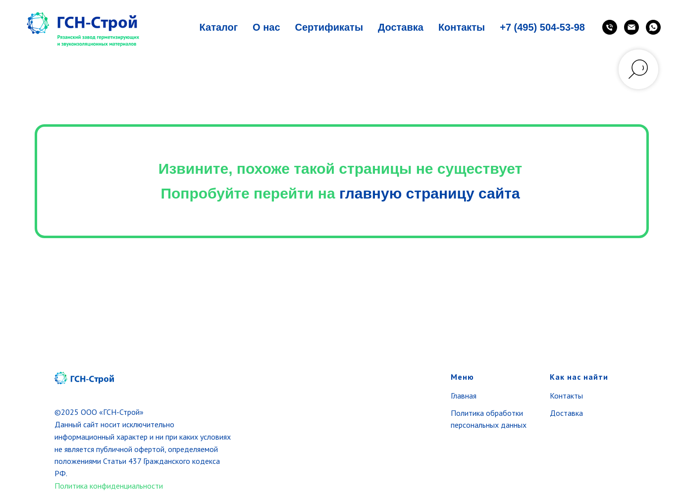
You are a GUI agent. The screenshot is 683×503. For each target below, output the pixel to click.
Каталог (219, 27)
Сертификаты (329, 27)
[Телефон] (609, 27)
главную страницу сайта (429, 193)
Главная (463, 396)
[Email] (631, 27)
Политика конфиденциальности (108, 486)
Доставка (400, 27)
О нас (266, 27)
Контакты (461, 27)
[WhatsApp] (653, 27)
